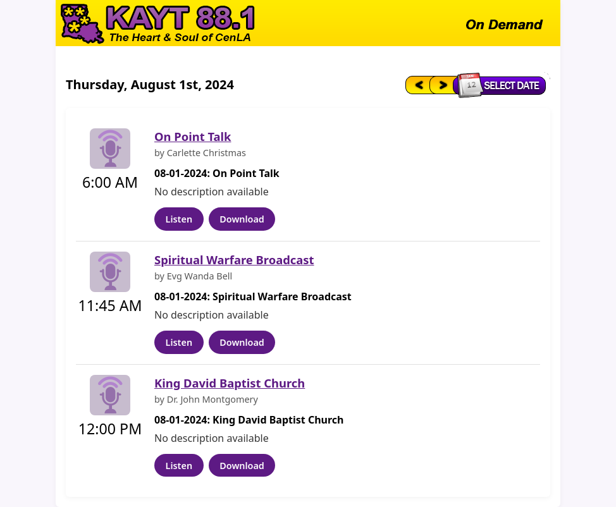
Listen (179, 219)
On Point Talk (192, 136)
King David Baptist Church (229, 383)
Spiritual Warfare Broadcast (234, 259)
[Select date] (502, 84)
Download (241, 219)
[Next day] (442, 84)
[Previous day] (416, 84)
